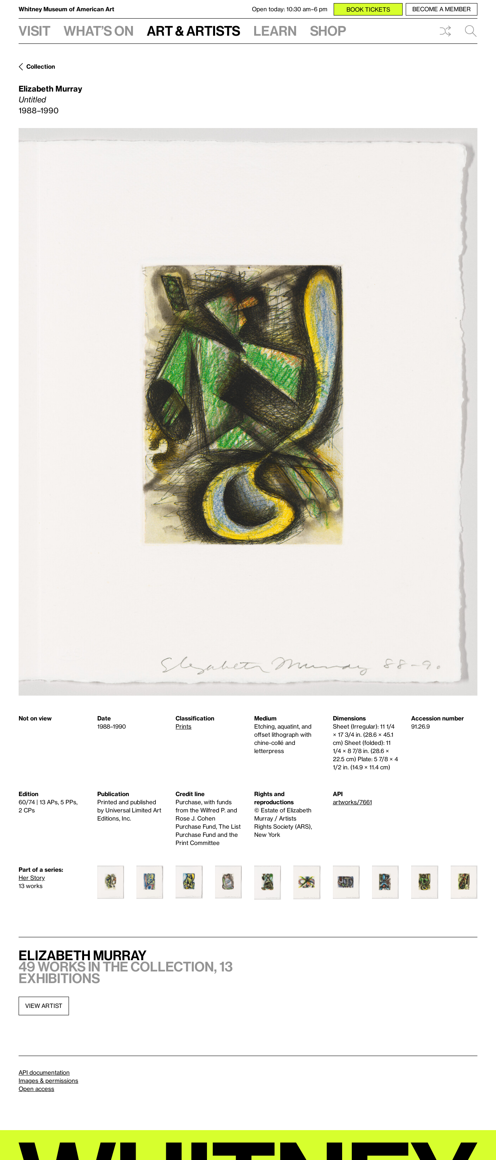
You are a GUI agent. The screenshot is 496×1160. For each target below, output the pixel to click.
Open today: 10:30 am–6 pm (289, 8)
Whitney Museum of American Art (66, 8)
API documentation (44, 1072)
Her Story (32, 877)
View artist (43, 1005)
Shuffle (445, 31)
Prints (183, 726)
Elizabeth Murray (50, 88)
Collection (40, 66)
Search (471, 31)
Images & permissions (48, 1080)
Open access (36, 1088)
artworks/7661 (352, 801)
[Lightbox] (248, 412)
